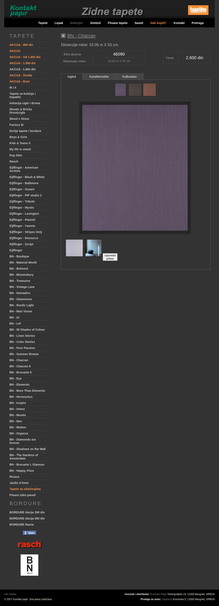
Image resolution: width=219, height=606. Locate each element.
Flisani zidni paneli (22, 495)
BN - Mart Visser (20, 311)
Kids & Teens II (19, 143)
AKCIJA (14, 51)
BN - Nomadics (20, 293)
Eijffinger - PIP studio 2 (25, 195)
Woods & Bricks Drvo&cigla (20, 111)
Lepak (59, 23)
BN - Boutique (19, 256)
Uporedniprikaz (110, 257)
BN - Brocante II (20, 372)
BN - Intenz (17, 409)
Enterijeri (77, 23)
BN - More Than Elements (27, 390)
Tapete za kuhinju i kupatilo (22, 95)
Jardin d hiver (19, 483)
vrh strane (10, 594)
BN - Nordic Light (21, 305)
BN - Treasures (19, 280)
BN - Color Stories (22, 342)
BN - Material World (23, 262)
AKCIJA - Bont (19, 81)
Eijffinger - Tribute (22, 201)
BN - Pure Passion (22, 348)
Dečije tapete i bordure (25, 131)
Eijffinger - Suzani (21, 189)
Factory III (16, 125)
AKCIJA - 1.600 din (22, 69)
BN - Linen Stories (22, 335)
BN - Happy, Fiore (21, 470)
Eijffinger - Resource (23, 238)
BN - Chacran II (20, 366)
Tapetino (167, 599)
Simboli (95, 23)
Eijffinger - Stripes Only (25, 232)
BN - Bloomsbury (21, 274)
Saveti (139, 23)
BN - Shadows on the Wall (27, 449)
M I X (12, 87)
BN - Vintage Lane (22, 287)
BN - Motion (17, 427)
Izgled (72, 76)
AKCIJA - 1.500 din (22, 63)
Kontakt (179, 23)
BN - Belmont (18, 268)
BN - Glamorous (20, 299)
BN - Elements (19, 384)
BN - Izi (14, 317)
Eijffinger (15, 250)
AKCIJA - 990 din (21, 45)
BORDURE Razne (21, 524)
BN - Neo (15, 421)
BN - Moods (17, 415)
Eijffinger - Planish (22, 219)
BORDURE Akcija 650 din (27, 518)
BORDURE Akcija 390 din (27, 512)
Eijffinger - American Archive (23, 169)
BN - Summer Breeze (24, 354)
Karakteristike (99, 76)
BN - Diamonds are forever (22, 441)
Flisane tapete (117, 23)
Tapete (43, 23)
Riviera (14, 476)
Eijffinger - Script (21, 244)
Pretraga (198, 23)
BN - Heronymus (21, 396)
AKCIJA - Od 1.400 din (24, 57)
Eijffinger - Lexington (24, 213)
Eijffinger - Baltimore (24, 183)
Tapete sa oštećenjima (25, 489)
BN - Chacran (18, 360)
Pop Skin (15, 155)
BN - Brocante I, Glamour (26, 464)
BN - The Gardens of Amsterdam (23, 456)
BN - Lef (15, 323)
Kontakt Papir (159, 594)
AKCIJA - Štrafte (20, 75)
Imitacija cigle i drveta (24, 103)
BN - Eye (15, 378)
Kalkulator (129, 76)
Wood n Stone (19, 118)
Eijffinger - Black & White (26, 177)
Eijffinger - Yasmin (22, 226)
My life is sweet (20, 149)
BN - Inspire (17, 403)
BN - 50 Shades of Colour (27, 329)
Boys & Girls (18, 137)
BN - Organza (18, 433)
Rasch (13, 161)
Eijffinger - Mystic (21, 207)
